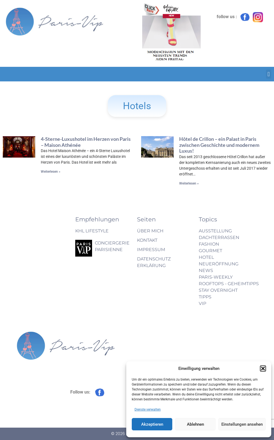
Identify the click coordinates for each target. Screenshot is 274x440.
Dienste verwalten (148, 409)
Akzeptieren (152, 424)
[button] (263, 368)
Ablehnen (195, 424)
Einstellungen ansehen (242, 424)
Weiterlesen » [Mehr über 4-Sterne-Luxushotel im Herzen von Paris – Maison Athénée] (50, 172)
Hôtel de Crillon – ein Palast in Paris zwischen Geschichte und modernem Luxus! (219, 145)
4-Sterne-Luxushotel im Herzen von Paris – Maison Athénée (86, 142)
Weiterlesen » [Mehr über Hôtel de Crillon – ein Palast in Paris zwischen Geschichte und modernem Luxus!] (189, 183)
